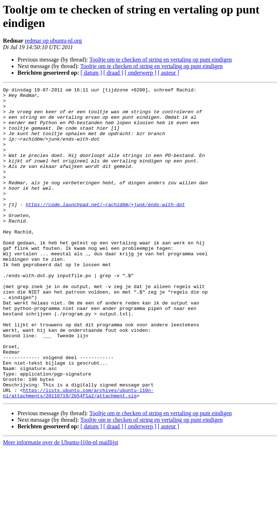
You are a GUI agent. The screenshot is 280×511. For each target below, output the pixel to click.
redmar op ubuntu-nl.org (53, 41)
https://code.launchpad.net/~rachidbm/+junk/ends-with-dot (105, 228)
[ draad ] (113, 73)
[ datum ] (91, 73)
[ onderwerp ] (140, 73)
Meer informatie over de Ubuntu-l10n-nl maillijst (60, 505)
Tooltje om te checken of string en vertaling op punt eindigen (160, 59)
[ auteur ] (168, 73)
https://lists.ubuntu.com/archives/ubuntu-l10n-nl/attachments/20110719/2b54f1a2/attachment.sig (78, 454)
